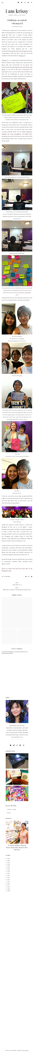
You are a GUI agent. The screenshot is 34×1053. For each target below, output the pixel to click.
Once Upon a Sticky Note (24, 292)
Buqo (3, 65)
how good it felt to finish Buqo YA (18, 51)
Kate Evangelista (16, 134)
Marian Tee (28, 134)
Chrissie (20, 375)
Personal (7, 576)
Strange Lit (22, 55)
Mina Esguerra (16, 67)
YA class (26, 65)
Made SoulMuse (22, 1050)
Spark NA (5, 35)
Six (15, 375)
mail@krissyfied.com (17, 739)
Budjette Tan (6, 134)
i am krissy (17, 11)
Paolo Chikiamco (27, 131)
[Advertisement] (17, 913)
